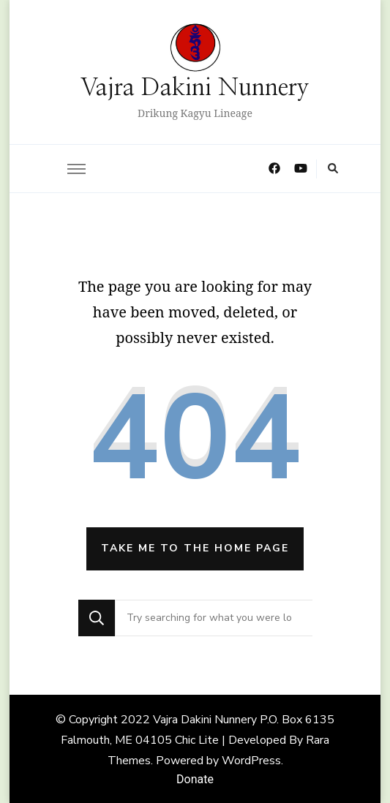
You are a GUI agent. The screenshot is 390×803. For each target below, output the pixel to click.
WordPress (251, 761)
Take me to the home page (195, 548)
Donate (195, 779)
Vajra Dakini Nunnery (195, 88)
